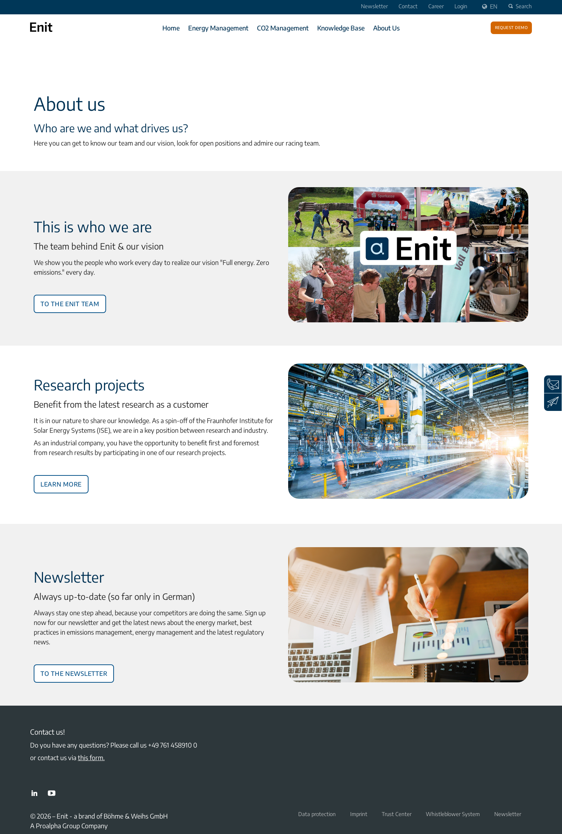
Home (171, 28)
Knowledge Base (341, 28)
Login (460, 6)
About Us (386, 28)
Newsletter (374, 6)
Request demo (511, 27)
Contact (408, 6)
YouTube (51, 793)
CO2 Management (283, 28)
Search (519, 6)
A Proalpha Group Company (69, 825)
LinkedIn (34, 793)
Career (436, 6)
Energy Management (218, 28)
